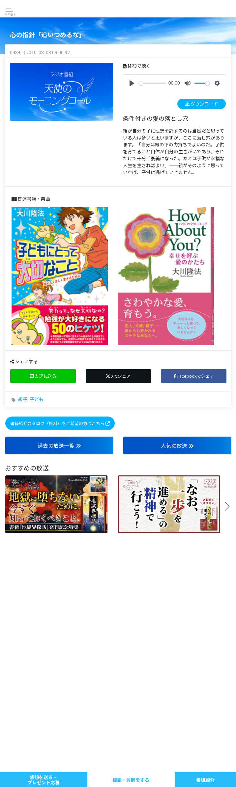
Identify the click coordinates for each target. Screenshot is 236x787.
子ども (37, 399)
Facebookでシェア (194, 376)
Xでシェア (118, 376)
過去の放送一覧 (59, 445)
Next (230, 506)
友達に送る (43, 376)
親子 (22, 399)
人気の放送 (177, 445)
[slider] (152, 83)
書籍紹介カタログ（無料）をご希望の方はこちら (60, 423)
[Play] (132, 83)
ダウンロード (201, 103)
